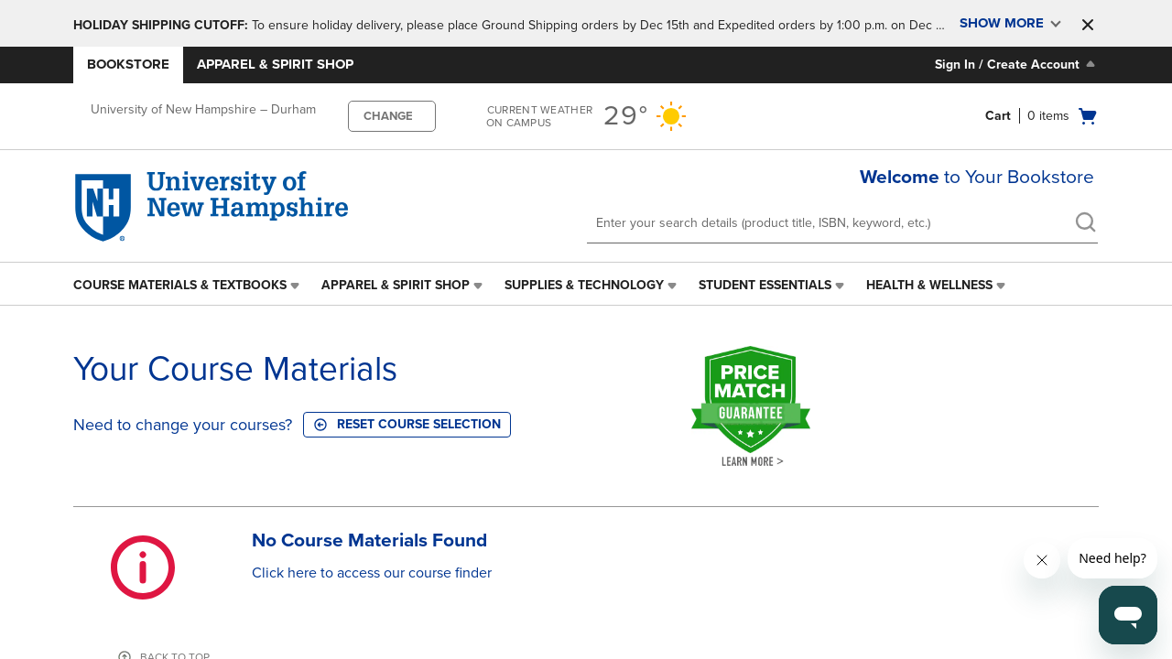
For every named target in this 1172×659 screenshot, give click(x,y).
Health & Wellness (929, 285)
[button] (1088, 25)
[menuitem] (188, 285)
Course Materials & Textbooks (180, 285)
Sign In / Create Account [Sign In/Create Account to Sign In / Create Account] (1017, 64)
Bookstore (128, 64)
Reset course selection (407, 424)
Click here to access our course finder (372, 573)
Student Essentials (765, 285)
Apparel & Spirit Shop (275, 64)
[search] (1085, 224)
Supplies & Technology (584, 285)
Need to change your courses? (182, 425)
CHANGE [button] (388, 116)
